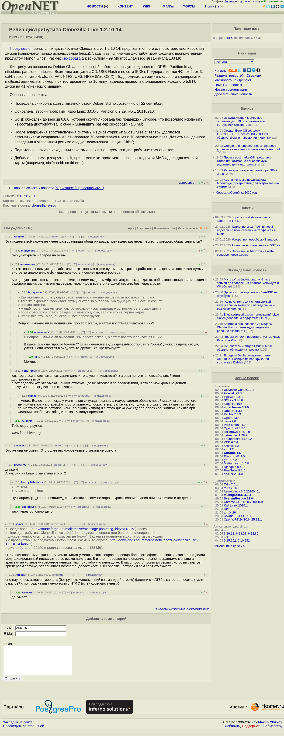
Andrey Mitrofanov (32, 482)
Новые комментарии (231, 89)
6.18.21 (241, 533)
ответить (57, 236)
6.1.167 (229, 537)
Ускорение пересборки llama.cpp (255, 239)
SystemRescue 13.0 (238, 498)
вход (239, 1)
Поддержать (252, 731)
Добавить (232, 731)
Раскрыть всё (188, 228)
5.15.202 (230, 540)
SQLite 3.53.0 (233, 400)
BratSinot (20, 464)
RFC (230, 37)
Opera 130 (231, 418)
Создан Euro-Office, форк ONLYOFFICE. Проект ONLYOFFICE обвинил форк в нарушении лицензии (244, 134)
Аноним (19, 236)
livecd (52, 205)
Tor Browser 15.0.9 (237, 432)
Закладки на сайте (17, 728)
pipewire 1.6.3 (233, 397)
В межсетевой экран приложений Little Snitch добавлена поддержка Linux (248, 316)
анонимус (28, 506)
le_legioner (35, 292)
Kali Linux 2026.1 (236, 505)
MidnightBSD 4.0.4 (237, 495)
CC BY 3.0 (28, 196)
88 (35, 356)
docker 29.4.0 (233, 474)
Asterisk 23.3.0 (234, 393)
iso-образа (71, 58)
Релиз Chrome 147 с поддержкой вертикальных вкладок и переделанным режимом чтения (246, 305)
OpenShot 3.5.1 (235, 428)
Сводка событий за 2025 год (236, 192)
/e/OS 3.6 (230, 488)
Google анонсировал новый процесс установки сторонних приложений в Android (248, 147)
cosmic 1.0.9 (232, 446)
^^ (69, 250)
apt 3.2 (229, 449)
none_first (28, 370)
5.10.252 (244, 540)
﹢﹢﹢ (68, 236)
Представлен (21, 48)
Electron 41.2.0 (234, 456)
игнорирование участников (170, 609)
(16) (29, 228)
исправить (186, 182)
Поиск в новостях (228, 85)
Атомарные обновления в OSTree (256, 245)
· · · (76, 236)
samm (32, 395)
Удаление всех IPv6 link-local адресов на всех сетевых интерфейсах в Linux (246, 230)
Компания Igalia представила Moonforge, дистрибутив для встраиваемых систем (248, 183)
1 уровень (144, 228)
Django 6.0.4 (233, 467)
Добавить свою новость (233, 94)
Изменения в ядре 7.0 (229, 546)
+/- (173, 228)
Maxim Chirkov (270, 728)
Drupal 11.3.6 (233, 411)
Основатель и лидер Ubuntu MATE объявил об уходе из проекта (245, 347)
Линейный (161, 228)
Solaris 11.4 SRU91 (237, 516)
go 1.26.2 (230, 460)
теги (219, 6)
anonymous (28, 250)
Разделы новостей (229, 75)
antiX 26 (230, 512)
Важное (247, 108)
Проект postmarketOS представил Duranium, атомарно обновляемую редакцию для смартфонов (245, 161)
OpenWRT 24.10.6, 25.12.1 (243, 519)
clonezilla (38, 205)
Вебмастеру (272, 731)
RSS (203, 228)
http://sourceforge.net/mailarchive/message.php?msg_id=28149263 (83, 529)
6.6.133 (229, 530)
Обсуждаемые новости (247, 270)
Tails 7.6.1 (231, 484)
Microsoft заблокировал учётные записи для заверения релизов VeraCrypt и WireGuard (248, 283)
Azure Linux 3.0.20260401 (242, 491)
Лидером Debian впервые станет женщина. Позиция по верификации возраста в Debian (244, 359)
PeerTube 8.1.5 (234, 470)
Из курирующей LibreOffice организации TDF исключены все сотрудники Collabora (241, 121)
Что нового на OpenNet (233, 80)
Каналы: (221, 71)
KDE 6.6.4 (231, 442)
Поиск (209, 6)
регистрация (251, 1)
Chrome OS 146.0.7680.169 (243, 502)
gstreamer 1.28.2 (235, 435)
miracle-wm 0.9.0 (236, 407)
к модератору (96, 236)
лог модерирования (198, 609)
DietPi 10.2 (231, 509)
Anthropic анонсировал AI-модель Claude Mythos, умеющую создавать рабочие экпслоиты (244, 327)
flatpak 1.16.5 (233, 404)
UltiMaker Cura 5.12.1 (239, 389)
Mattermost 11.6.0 (236, 463)
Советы (246, 208)
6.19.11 (229, 533)
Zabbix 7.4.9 (232, 414)
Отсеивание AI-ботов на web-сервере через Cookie (245, 252)
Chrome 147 (233, 453)
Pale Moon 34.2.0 (236, 425)
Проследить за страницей (23, 731)
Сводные (253, 75)
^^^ (74, 250)
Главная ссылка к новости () (58, 188)
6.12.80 (253, 533)
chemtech (20, 445)
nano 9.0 (230, 421)
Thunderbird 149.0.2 (238, 439)
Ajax (131, 228)
